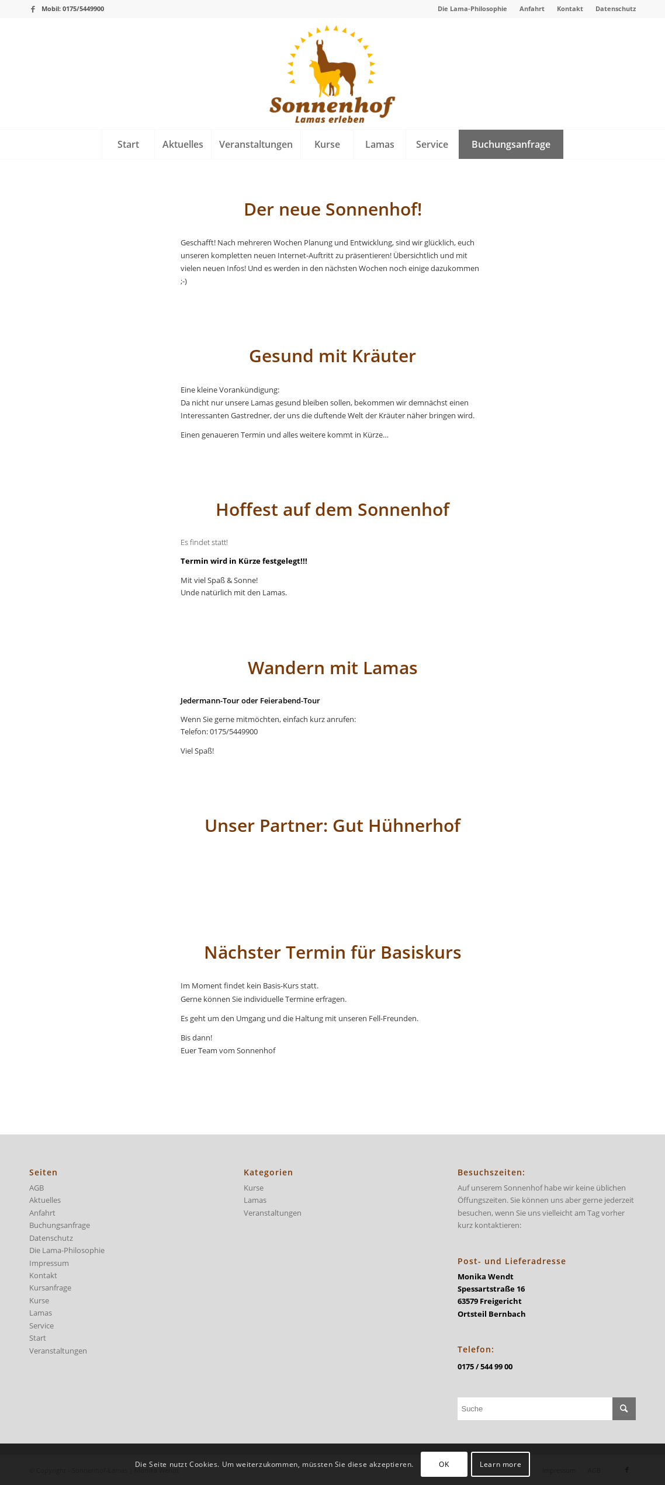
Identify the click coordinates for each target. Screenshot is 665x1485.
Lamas (40, 1312)
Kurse (39, 1300)
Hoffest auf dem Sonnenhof (332, 509)
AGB (36, 1187)
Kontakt (570, 8)
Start (37, 1338)
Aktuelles (45, 1200)
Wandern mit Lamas (333, 667)
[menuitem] (473, 9)
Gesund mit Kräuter (332, 355)
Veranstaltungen (58, 1350)
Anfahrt (532, 8)
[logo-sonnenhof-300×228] (332, 73)
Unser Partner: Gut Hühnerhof (332, 825)
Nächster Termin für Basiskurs (333, 952)
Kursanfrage (50, 1287)
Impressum (49, 1263)
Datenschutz (615, 8)
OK (444, 1464)
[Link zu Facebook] (32, 9)
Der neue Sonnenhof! (333, 209)
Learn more (500, 1464)
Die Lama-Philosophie (472, 8)
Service (41, 1325)
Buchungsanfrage (59, 1225)
